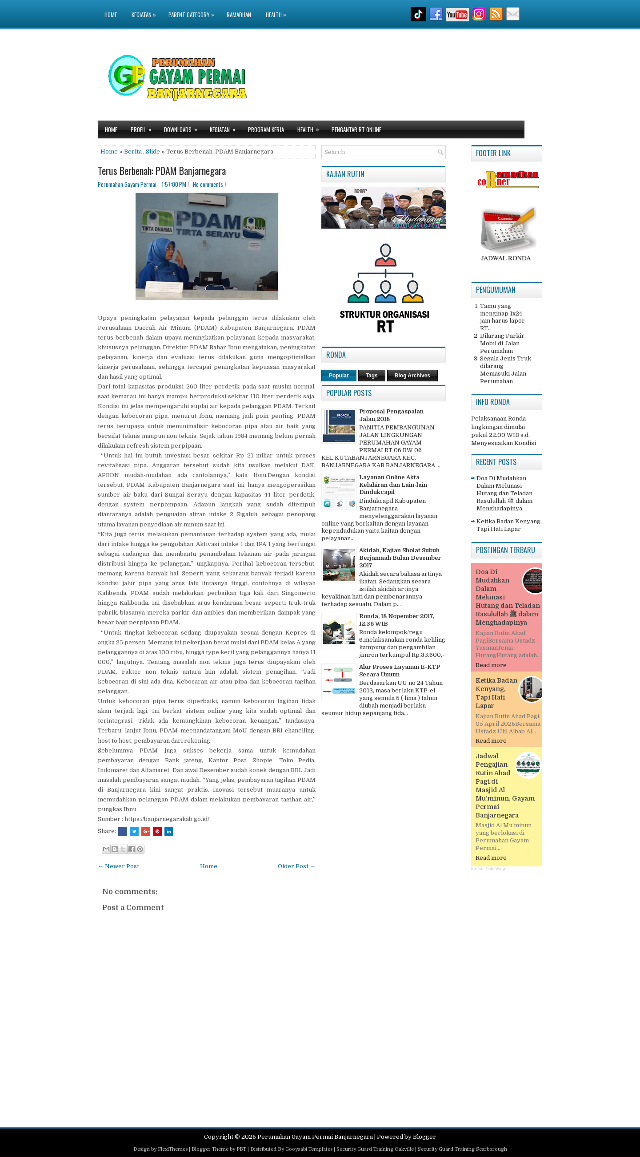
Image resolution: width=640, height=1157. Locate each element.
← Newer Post (118, 866)
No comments (208, 184)
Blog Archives (412, 375)
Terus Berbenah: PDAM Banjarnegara (162, 170)
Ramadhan (239, 14)
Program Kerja (266, 129)
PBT (241, 1149)
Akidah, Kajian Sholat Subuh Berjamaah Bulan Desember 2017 (400, 558)
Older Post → (297, 866)
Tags (372, 375)
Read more (491, 665)
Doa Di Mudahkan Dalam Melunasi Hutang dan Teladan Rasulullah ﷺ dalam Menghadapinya (504, 493)
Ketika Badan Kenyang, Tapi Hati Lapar (509, 525)
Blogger (424, 1136)
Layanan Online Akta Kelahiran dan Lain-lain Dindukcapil (393, 485)
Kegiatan (146, 9)
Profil (144, 127)
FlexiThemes (173, 1149)
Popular (339, 375)
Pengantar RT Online (356, 129)
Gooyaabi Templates (308, 1149)
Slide (153, 151)
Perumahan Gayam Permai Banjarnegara (315, 1136)
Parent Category (193, 9)
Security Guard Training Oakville (375, 1149)
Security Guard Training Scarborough (462, 1149)
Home (110, 14)
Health (278, 9)
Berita (133, 151)
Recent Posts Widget (489, 868)
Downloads (183, 127)
